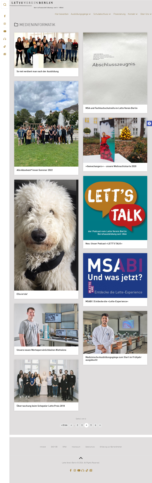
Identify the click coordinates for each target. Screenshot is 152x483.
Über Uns (140, 14)
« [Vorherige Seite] (71, 425)
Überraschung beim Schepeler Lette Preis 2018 (41, 406)
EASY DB (54, 447)
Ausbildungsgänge (74, 14)
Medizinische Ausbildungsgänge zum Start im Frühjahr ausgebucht (114, 358)
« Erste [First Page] (64, 425)
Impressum (76, 447)
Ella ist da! (22, 294)
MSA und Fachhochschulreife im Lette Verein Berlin (112, 108)
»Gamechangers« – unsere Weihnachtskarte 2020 (111, 166)
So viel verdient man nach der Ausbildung (38, 72)
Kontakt (126, 14)
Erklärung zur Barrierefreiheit (111, 447)
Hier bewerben (57, 14)
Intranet (43, 447)
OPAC (65, 447)
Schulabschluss (96, 14)
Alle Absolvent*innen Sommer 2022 (35, 170)
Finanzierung (115, 14)
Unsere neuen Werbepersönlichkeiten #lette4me (41, 350)
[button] (149, 123)
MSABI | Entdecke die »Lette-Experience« (107, 302)
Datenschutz (90, 447)
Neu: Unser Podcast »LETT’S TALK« (104, 244)
